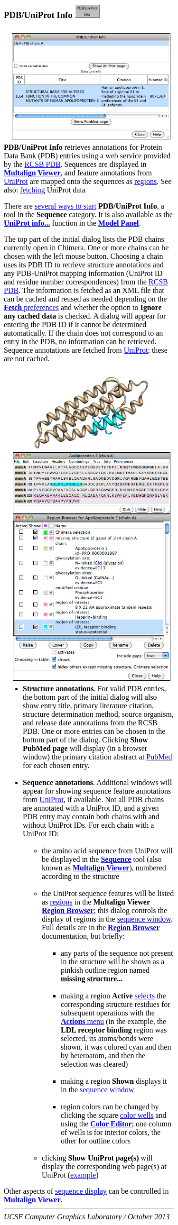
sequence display (81, 1191)
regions (145, 181)
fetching (32, 190)
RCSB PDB (43, 164)
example (83, 1175)
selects (145, 996)
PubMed (159, 757)
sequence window (144, 919)
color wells (137, 1115)
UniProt (16, 181)
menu (82, 1021)
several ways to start (65, 206)
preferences (31, 307)
